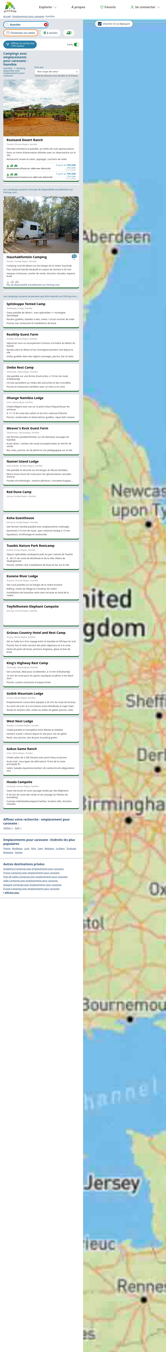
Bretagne (8, 852)
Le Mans (60, 848)
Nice (33, 848)
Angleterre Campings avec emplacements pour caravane (33, 868)
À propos (78, 7)
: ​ (57, 70)
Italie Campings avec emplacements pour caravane (30, 880)
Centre (8, 828)
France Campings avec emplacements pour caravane (31, 872)
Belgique (49, 848)
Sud (18, 828)
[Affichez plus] (41, 892)
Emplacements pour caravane (28, 16)
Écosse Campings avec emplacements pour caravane (31, 888)
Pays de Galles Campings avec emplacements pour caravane (35, 876)
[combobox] (26, 24)
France (6, 848)
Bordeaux (17, 848)
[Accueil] (10, 7)
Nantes (18, 852)
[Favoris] (108, 7)
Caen (40, 848)
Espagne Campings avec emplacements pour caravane (32, 884)
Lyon (26, 848)
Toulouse (71, 848)
